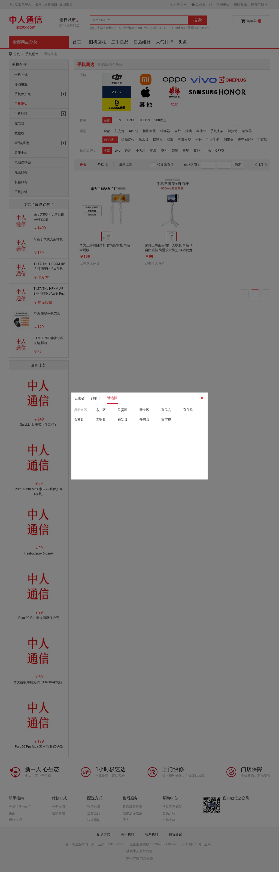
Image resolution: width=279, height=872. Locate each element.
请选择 (112, 398)
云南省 (79, 398)
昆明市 (96, 398)
